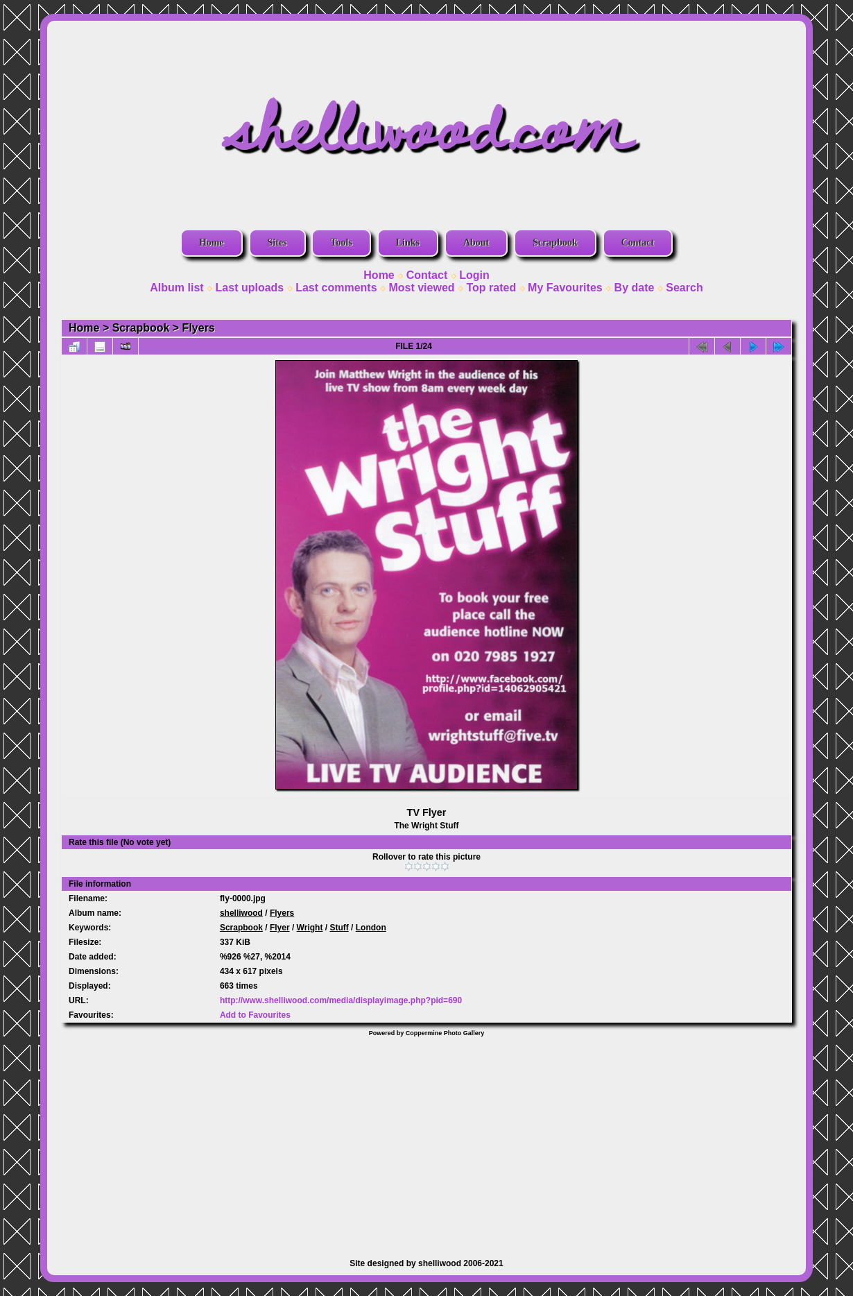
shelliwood (241, 913)
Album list (176, 287)
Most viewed (421, 287)
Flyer (280, 927)
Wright (310, 927)
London (371, 927)
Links (408, 242)
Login (474, 275)
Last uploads (250, 287)
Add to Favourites (255, 1015)
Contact (637, 242)
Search (684, 287)
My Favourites (565, 287)
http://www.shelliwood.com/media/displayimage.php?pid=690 (341, 1000)
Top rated (491, 287)
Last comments (336, 287)
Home (211, 242)
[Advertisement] (426, 1140)
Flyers (198, 328)
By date (634, 287)
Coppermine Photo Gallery (445, 1033)
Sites (277, 242)
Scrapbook (555, 242)
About (476, 242)
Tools (341, 242)
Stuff (338, 927)
